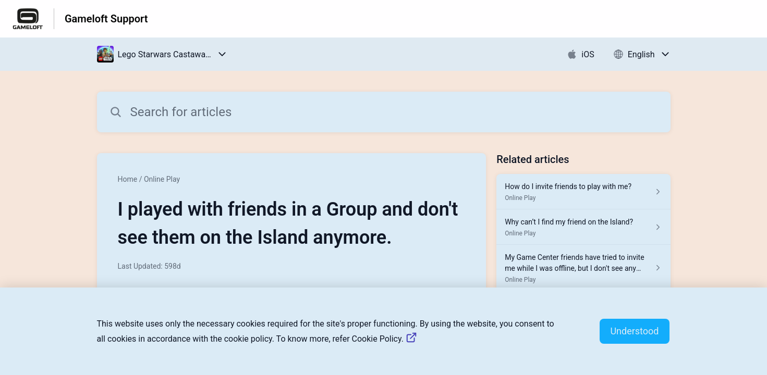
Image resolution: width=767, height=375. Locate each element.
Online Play (162, 179)
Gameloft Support (106, 18)
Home (128, 179)
